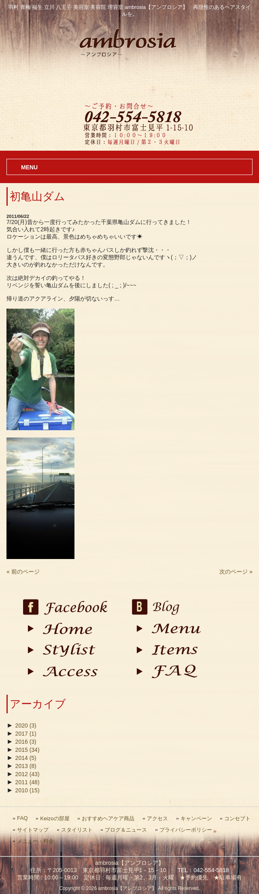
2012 (27, 774)
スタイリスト (77, 830)
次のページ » (236, 571)
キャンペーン (196, 818)
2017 (25, 733)
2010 (27, 790)
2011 (27, 782)
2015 (27, 750)
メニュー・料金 (35, 841)
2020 (25, 725)
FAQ (22, 818)
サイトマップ (33, 830)
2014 (25, 758)
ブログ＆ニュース (126, 830)
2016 (25, 741)
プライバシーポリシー (185, 830)
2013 (25, 766)
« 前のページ (23, 571)
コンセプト (237, 818)
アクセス (157, 818)
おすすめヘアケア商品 (108, 818)
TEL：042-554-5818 (203, 870)
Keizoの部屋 (54, 818)
